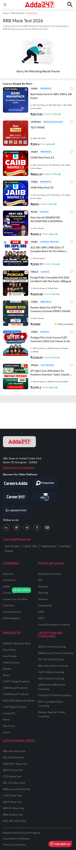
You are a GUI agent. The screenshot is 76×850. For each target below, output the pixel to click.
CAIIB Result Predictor (16, 694)
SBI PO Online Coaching (52, 646)
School (9, 551)
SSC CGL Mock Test (14, 782)
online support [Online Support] (11, 618)
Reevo (6, 719)
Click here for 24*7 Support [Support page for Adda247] (18, 467)
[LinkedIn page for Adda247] (6, 527)
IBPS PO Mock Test (14, 808)
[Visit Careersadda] (16, 483)
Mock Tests (9, 649)
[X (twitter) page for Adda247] (16, 527)
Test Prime (9, 725)
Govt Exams (12, 546)
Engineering (48, 546)
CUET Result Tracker (14, 706)
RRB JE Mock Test (13, 814)
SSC (40, 580)
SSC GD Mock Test (13, 757)
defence (43, 599)
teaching (43, 592)
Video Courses (11, 662)
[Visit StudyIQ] (45, 497)
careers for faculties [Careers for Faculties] (15, 599)
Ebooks (7, 668)
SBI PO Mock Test (13, 770)
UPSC (41, 611)
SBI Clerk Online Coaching (53, 665)
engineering (45, 605)
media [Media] (6, 586)
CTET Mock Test (12, 776)
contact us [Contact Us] (9, 580)
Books (6, 675)
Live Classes (9, 656)
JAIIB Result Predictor (15, 687)
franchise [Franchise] (8, 605)
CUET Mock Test (12, 795)
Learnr (6, 732)
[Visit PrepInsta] (45, 483)
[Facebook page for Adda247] (37, 527)
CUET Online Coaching (51, 672)
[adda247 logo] (19, 441)
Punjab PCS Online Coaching (54, 695)
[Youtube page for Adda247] (47, 527)
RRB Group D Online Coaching (55, 653)
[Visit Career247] (16, 497)
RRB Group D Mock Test (16, 789)
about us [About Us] (8, 573)
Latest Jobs (30, 546)
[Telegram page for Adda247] (26, 527)
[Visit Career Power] (16, 510)
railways (43, 586)
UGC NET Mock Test (14, 820)
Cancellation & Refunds (16, 838)
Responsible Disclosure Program (21, 832)
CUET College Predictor (16, 681)
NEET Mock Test (12, 801)
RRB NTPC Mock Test (15, 763)
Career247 (9, 713)
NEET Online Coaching (51, 678)
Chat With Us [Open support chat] (60, 844)
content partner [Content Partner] (12, 611)
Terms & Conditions (14, 844)
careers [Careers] (7, 592)
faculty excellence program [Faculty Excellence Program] (54, 624)
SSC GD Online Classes (51, 659)
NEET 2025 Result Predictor (19, 700)
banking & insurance (49, 573)
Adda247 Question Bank (17, 643)
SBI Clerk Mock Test (14, 751)
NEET (41, 618)
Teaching (64, 546)
